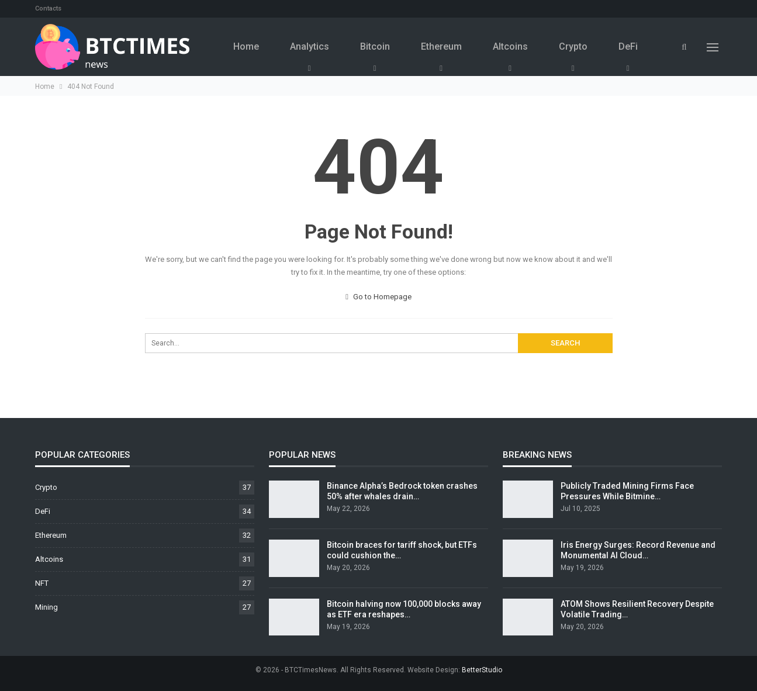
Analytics (309, 46)
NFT (42, 583)
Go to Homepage (378, 296)
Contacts (48, 8)
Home (246, 46)
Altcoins (510, 46)
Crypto (573, 46)
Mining (46, 607)
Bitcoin (375, 46)
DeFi (628, 46)
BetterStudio (482, 670)
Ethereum (441, 46)
